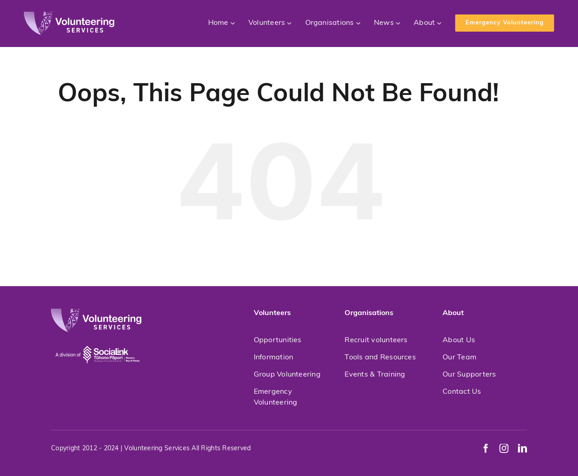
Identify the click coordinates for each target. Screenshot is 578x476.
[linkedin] (522, 448)
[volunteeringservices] (69, 15)
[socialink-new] (98, 336)
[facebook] (485, 448)
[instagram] (503, 448)
